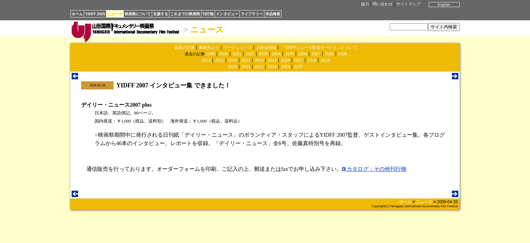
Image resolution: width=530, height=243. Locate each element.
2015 (272, 60)
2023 (272, 66)
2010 (206, 60)
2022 (259, 66)
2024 (285, 66)
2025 (298, 66)
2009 (342, 54)
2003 (263, 54)
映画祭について (138, 14)
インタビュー (227, 14)
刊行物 (208, 14)
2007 (315, 54)
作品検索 (272, 14)
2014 (259, 60)
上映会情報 (266, 47)
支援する (160, 14)
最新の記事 (184, 47)
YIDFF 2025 (95, 14)
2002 (250, 54)
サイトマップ (408, 4)
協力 (365, 4)
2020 (232, 66)
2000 (223, 54)
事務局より (209, 47)
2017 (298, 60)
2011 (219, 60)
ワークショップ (237, 47)
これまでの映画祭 (185, 14)
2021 (245, 66)
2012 (232, 60)
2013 (245, 60)
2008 (329, 54)
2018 (311, 60)
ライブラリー (252, 14)
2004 (276, 54)
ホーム (77, 14)
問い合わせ (382, 4)
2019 (325, 60)
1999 (210, 54)
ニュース (114, 14)
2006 (302, 54)
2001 (236, 54)
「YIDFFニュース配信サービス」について (318, 47)
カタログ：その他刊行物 (374, 169)
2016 (285, 60)
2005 (289, 54)
